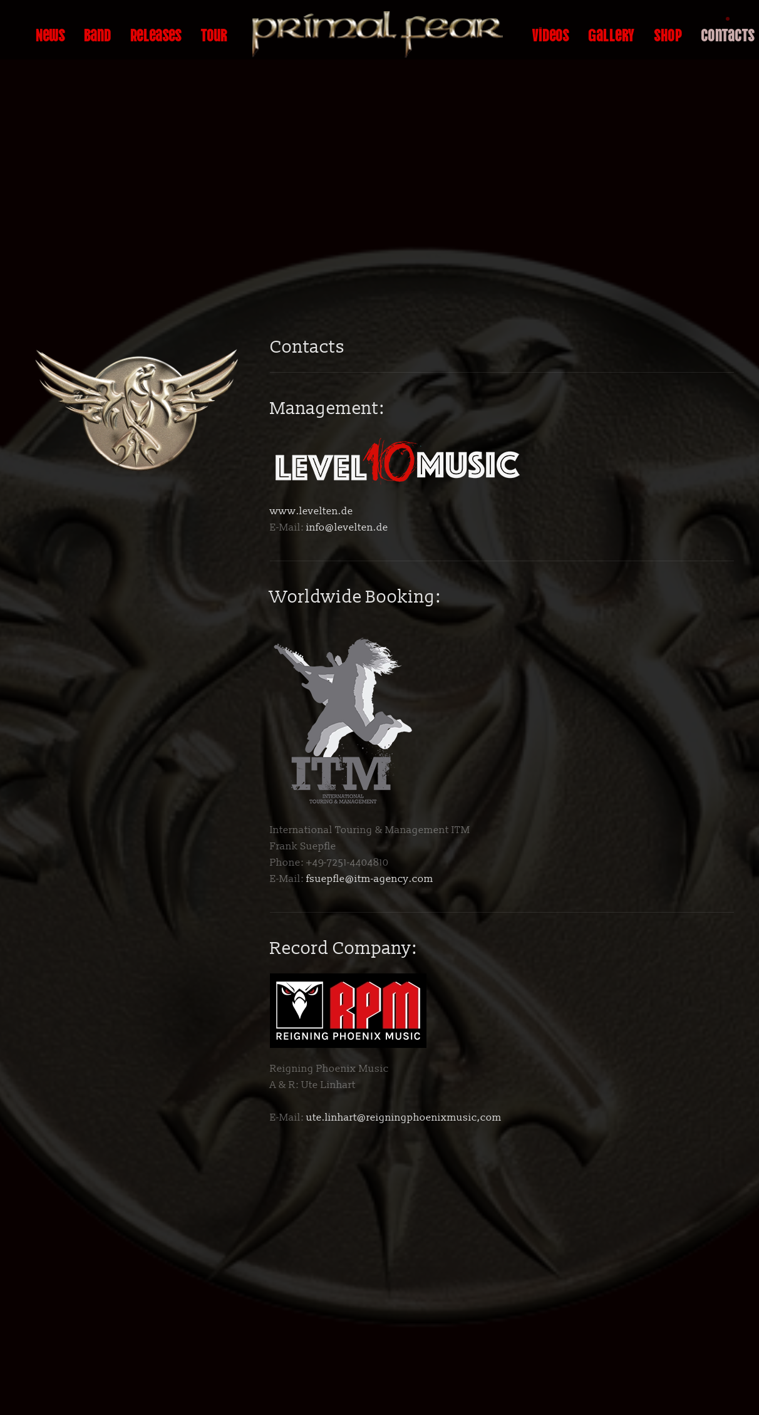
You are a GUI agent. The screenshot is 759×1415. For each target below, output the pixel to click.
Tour (213, 33)
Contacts (728, 33)
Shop (668, 33)
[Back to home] (379, 34)
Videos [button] (550, 33)
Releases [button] (156, 33)
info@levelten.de (347, 527)
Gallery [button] (611, 33)
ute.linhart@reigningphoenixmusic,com (404, 1117)
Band (97, 33)
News (50, 33)
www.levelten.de (311, 511)
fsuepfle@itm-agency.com (369, 879)
